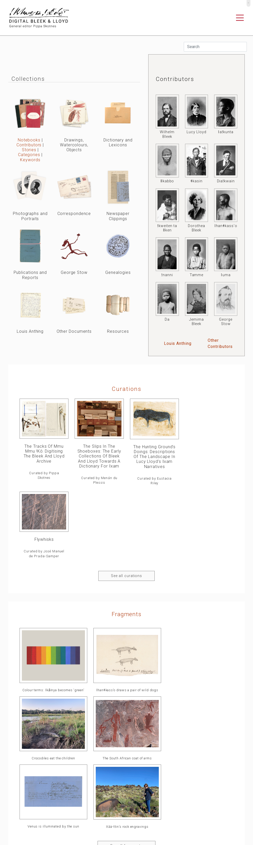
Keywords (30, 159)
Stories (29, 149)
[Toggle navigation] (240, 18)
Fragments (126, 541)
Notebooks (29, 140)
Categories (29, 154)
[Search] (215, 47)
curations (126, 388)
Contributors (28, 144)
